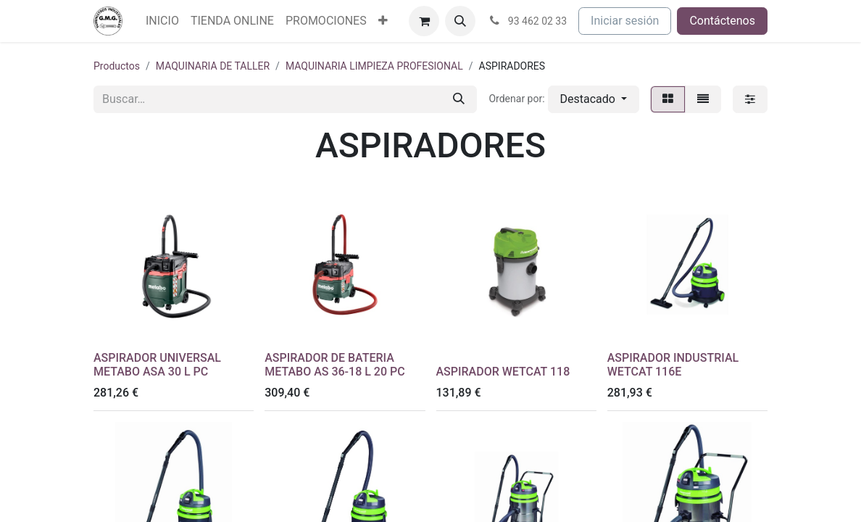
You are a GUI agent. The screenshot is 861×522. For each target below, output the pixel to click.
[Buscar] (459, 99)
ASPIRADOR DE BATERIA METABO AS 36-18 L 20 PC (334, 364)
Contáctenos (722, 21)
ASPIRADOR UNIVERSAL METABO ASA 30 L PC (157, 364)
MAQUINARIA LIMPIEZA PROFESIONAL (374, 66)
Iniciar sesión (625, 21)
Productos (116, 66)
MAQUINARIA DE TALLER (213, 66)
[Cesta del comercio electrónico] (424, 21)
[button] (460, 21)
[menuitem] (162, 21)
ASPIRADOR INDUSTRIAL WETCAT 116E (673, 364)
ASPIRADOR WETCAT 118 (503, 371)
